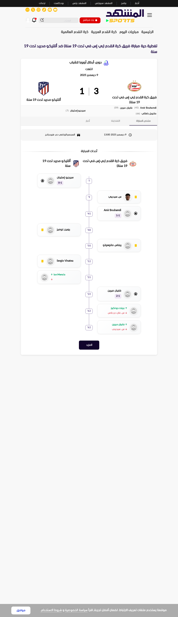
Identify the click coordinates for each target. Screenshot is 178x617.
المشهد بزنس (79, 3)
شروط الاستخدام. (51, 610)
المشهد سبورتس (103, 3)
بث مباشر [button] (90, 20)
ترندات (42, 3)
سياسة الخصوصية (76, 610)
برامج (124, 3)
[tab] (143, 121)
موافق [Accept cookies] (21, 610)
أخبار (137, 3)
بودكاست (59, 3)
